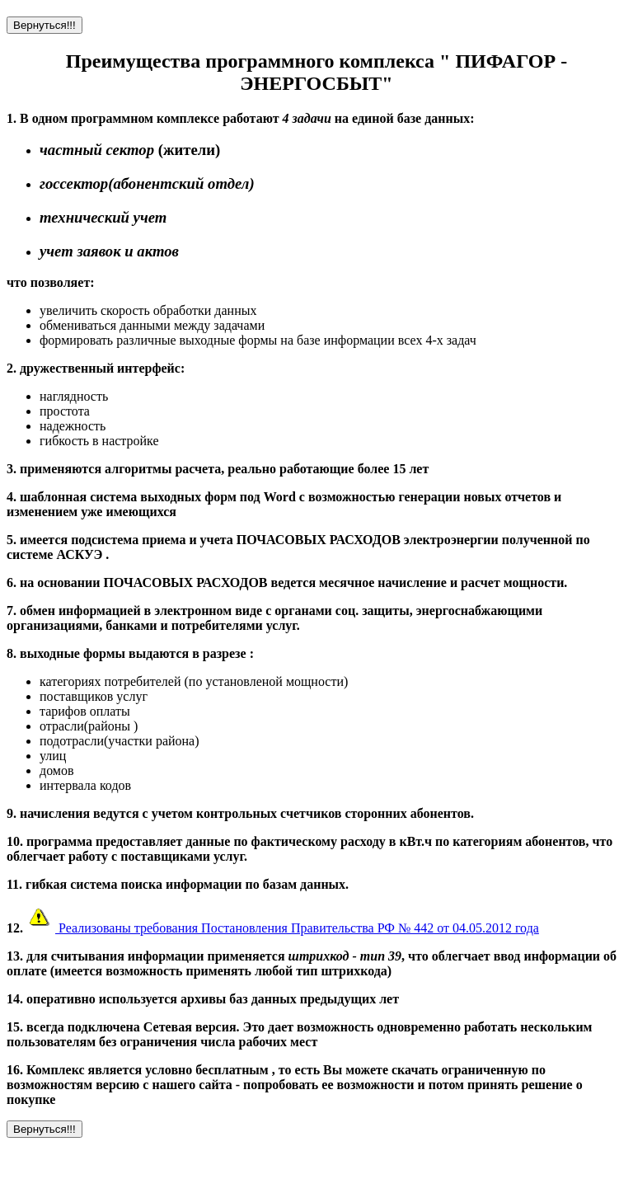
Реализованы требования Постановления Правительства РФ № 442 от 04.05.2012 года (281, 928)
